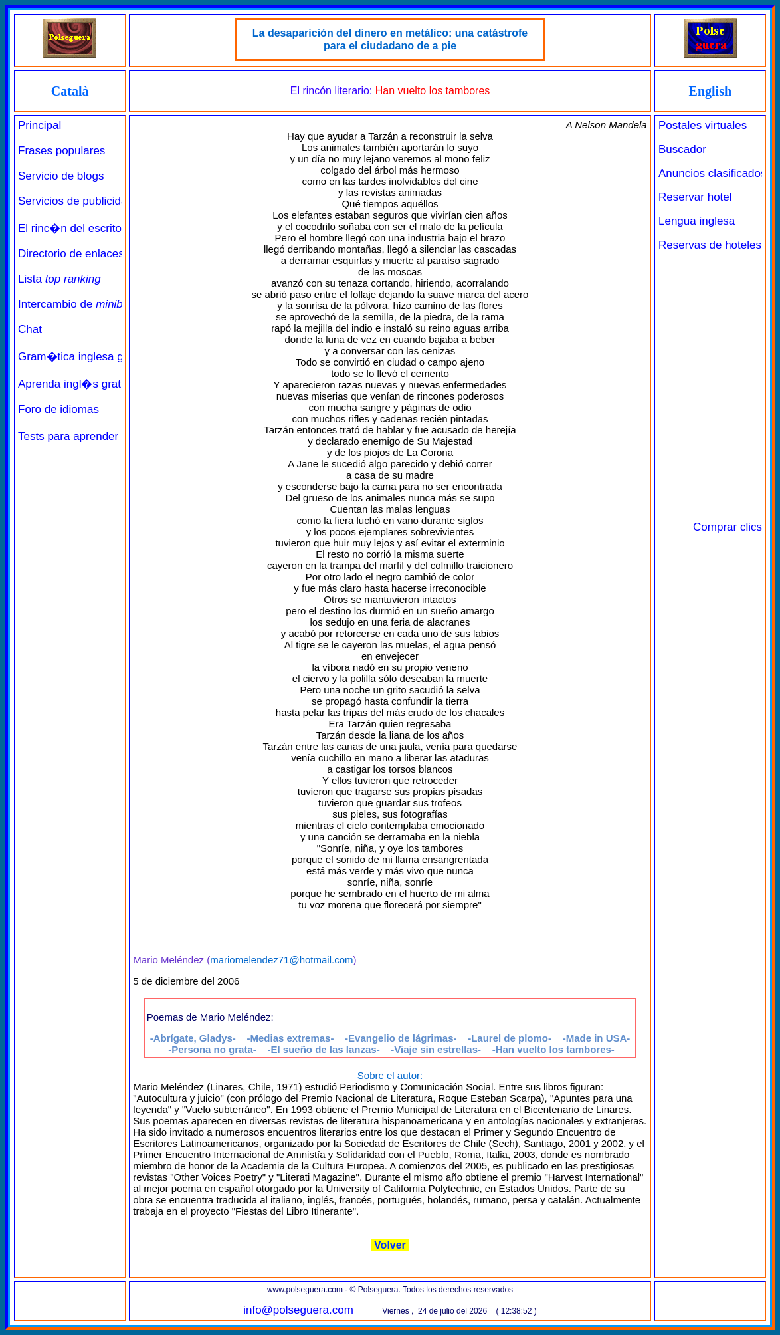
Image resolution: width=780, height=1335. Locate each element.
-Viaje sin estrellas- (436, 1049)
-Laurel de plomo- (509, 1038)
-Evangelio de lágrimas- (400, 1038)
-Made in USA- (597, 1038)
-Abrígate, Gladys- (193, 1038)
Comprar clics (727, 527)
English (710, 91)
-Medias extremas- (290, 1038)
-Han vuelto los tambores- (553, 1049)
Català (70, 91)
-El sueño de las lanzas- (323, 1049)
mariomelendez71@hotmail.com (281, 959)
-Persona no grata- (212, 1049)
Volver (390, 1245)
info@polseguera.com (298, 1310)
